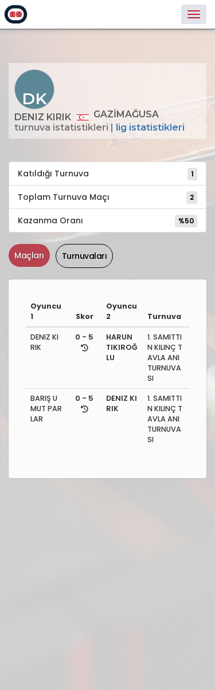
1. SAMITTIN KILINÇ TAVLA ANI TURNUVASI (164, 357)
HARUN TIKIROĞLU (122, 347)
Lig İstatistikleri (150, 127)
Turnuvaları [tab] (84, 256)
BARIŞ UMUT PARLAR (46, 408)
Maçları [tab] (29, 255)
